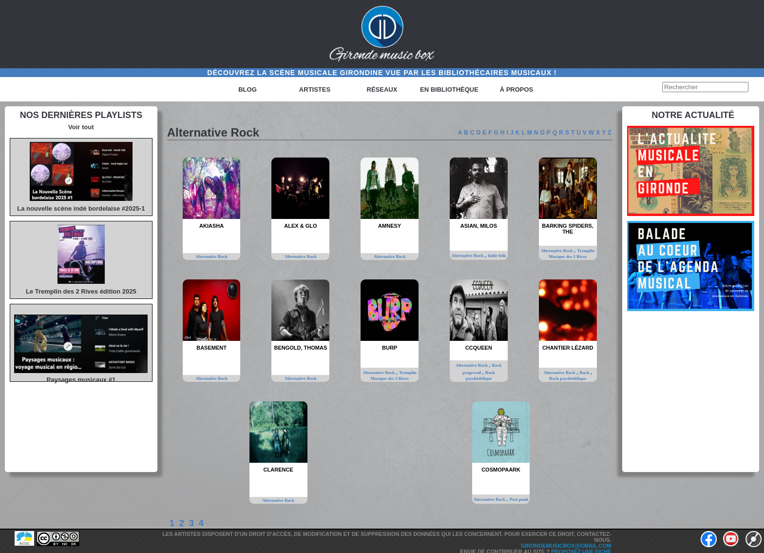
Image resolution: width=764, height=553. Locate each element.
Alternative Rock (211, 256)
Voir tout (81, 127)
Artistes (314, 89)
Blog (247, 89)
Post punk (519, 499)
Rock (585, 372)
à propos (517, 89)
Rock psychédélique (567, 378)
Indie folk (497, 255)
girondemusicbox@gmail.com (566, 546)
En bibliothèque (449, 89)
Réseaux (382, 89)
